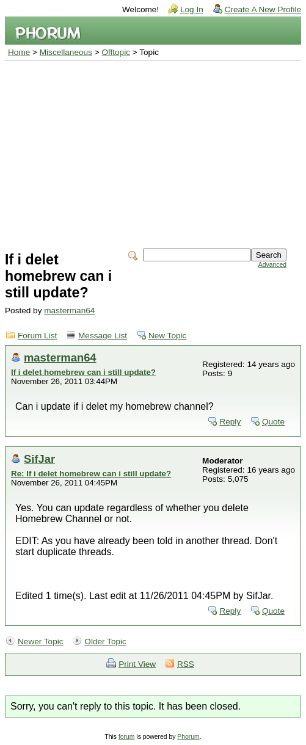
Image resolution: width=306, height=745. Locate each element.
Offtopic (115, 52)
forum (126, 736)
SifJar (39, 458)
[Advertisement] (153, 152)
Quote (273, 421)
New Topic (167, 335)
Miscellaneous (66, 52)
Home (19, 52)
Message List (102, 335)
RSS (185, 664)
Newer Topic (41, 641)
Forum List (37, 335)
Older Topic (105, 641)
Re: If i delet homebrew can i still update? (91, 473)
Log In (191, 9)
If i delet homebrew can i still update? (83, 372)
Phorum (188, 736)
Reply (230, 421)
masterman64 (69, 310)
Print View (137, 664)
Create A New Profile (263, 9)
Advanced (272, 264)
